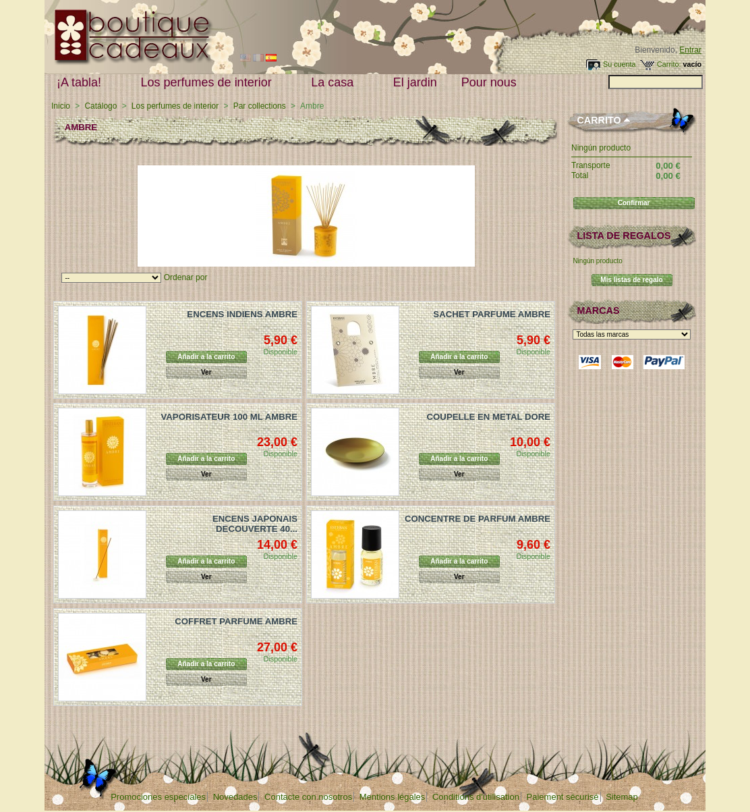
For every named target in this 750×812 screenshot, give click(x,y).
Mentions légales (392, 797)
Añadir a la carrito (206, 356)
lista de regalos (623, 235)
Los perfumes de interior (209, 83)
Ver (206, 372)
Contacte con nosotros (308, 797)
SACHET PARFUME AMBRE (491, 314)
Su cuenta (619, 64)
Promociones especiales (158, 797)
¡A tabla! (82, 83)
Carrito (599, 120)
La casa (335, 83)
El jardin (415, 82)
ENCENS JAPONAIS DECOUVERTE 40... (254, 524)
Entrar (690, 50)
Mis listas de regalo (631, 279)
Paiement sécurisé (563, 797)
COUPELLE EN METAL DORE (488, 417)
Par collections (259, 106)
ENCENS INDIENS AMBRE (242, 314)
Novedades (235, 797)
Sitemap (622, 797)
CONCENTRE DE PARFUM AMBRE (477, 519)
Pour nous (492, 83)
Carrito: (669, 64)
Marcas (598, 310)
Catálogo (100, 106)
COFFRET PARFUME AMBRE (236, 621)
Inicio (60, 106)
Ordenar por (186, 277)
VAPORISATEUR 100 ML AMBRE (229, 417)
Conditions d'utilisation (475, 797)
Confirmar (634, 203)
